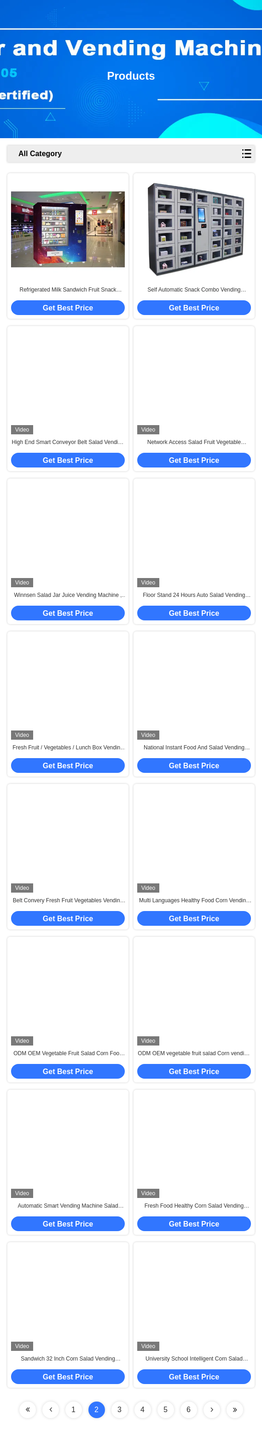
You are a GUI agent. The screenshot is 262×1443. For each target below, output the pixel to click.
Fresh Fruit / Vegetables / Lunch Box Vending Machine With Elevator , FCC (67, 748)
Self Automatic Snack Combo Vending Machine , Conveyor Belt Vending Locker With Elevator (194, 290)
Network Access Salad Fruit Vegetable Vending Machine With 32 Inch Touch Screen (194, 442)
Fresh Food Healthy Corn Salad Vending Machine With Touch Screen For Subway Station (194, 1206)
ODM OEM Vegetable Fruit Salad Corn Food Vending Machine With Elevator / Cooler (67, 1053)
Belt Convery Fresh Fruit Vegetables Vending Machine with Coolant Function (68, 901)
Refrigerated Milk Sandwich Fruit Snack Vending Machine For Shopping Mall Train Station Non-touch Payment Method (68, 290)
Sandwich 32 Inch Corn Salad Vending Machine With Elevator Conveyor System (68, 1359)
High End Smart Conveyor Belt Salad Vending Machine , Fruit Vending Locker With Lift (68, 442)
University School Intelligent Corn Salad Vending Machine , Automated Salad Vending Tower (194, 1359)
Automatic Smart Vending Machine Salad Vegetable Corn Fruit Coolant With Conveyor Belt (67, 1206)
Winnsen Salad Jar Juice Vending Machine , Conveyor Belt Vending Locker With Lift (68, 595)
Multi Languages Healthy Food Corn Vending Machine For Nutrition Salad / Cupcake (194, 901)
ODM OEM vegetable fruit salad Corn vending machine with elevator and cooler (194, 1053)
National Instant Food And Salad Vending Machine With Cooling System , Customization (193, 748)
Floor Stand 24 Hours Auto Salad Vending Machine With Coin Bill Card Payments (194, 595)
